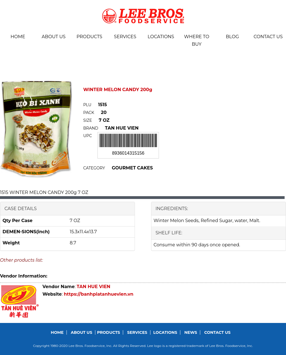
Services (125, 36)
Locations (161, 36)
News (190, 332)
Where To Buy (196, 40)
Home (18, 36)
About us (53, 36)
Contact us (268, 36)
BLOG (232, 36)
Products (89, 36)
